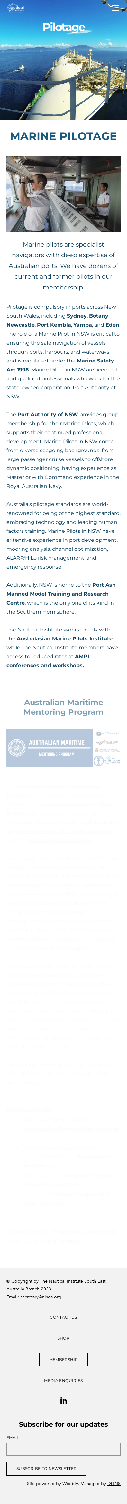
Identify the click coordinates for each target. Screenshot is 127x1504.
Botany (98, 316)
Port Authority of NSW (47, 414)
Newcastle (20, 325)
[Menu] (116, 8)
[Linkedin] (63, 1400)
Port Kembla (54, 325)
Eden (112, 325)
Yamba (82, 325)
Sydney (77, 316)
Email (12, 1438)
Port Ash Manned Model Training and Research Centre (61, 594)
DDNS (114, 1483)
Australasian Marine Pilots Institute (65, 639)
